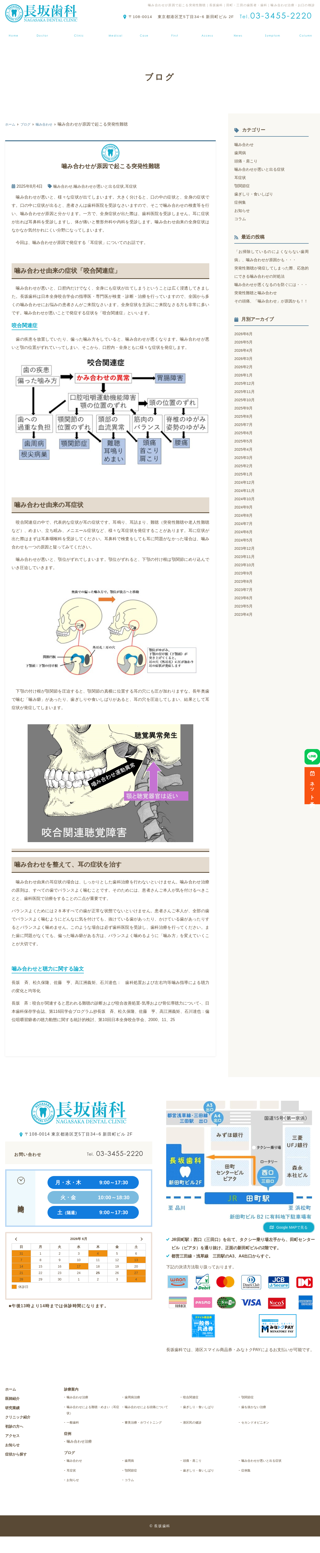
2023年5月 (244, 622)
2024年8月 (244, 532)
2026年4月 (244, 367)
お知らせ (239, 32)
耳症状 (136, 186)
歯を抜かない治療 (258, 1408)
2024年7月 (244, 540)
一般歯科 (75, 1427)
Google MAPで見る (292, 1227)
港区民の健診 (196, 1427)
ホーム (12, 32)
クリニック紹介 (78, 32)
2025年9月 (244, 424)
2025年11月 (245, 408)
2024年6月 (244, 548)
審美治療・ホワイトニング (151, 1427)
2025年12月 (245, 400)
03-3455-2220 (102, 1153)
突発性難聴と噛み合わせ (257, 301)
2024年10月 (245, 515)
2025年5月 (244, 457)
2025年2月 (244, 482)
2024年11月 (245, 507)
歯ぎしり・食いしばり (255, 194)
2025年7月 (244, 441)
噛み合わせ (63, 186)
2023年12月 (245, 565)
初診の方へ (175, 32)
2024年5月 (244, 556)
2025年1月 (244, 490)
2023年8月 (244, 598)
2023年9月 (244, 589)
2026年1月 (244, 391)
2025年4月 (244, 466)
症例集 (144, 32)
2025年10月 (245, 416)
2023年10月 (245, 581)
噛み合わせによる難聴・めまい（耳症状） (93, 1412)
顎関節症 (242, 186)
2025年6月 (244, 449)
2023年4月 (244, 631)
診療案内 (116, 32)
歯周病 (240, 153)
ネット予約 (312, 785)
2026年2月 (244, 383)
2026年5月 (244, 358)
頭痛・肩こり (246, 161)
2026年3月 (244, 375)
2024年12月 (245, 499)
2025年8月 (244, 433)
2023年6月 (244, 614)
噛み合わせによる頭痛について (151, 1412)
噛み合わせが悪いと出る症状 (102, 186)
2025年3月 (244, 474)
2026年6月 (244, 350)
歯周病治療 (135, 1397)
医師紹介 (40, 32)
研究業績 (13, 1408)
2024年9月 (244, 523)
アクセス (208, 32)
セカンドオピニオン (260, 1427)
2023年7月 (244, 606)
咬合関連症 (194, 1397)
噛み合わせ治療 (82, 1397)
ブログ (308, 32)
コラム (240, 219)
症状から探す (275, 32)
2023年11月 (245, 573)
